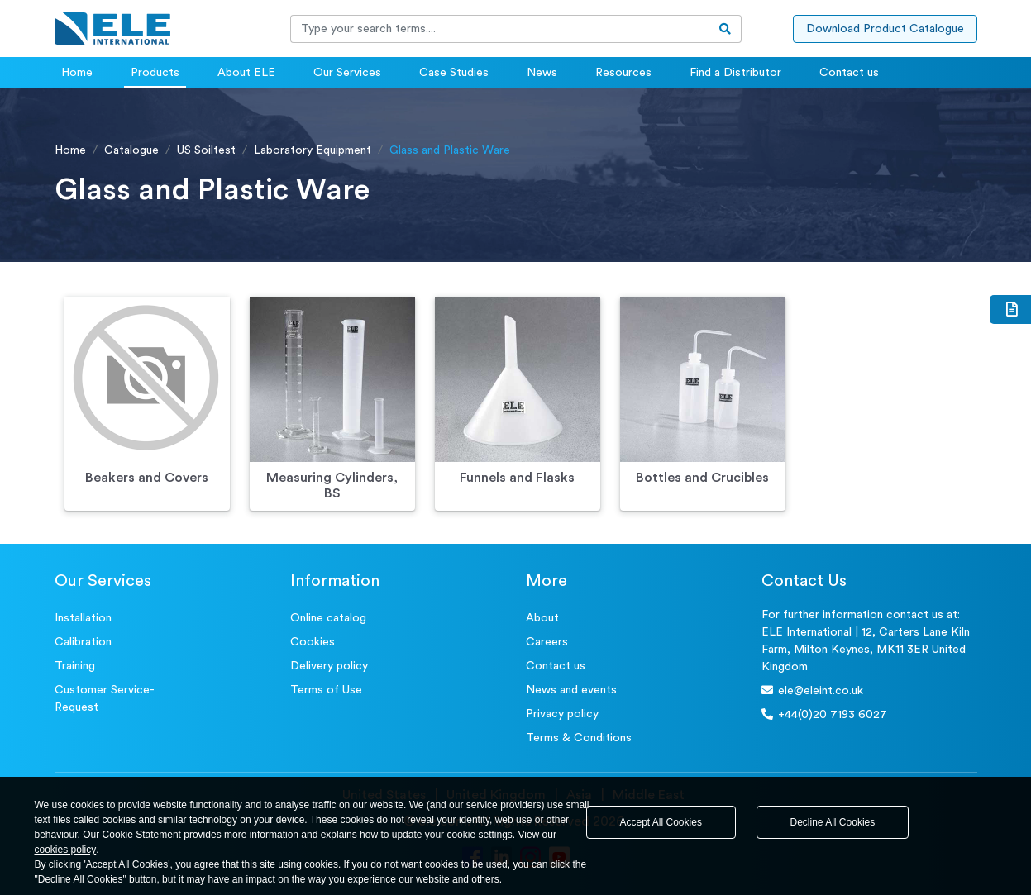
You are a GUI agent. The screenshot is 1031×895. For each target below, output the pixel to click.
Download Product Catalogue (885, 29)
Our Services (347, 73)
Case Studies (454, 73)
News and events (571, 690)
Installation (83, 618)
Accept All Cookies (661, 822)
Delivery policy (329, 666)
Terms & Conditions (579, 738)
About (542, 618)
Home (77, 73)
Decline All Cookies (833, 822)
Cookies (312, 642)
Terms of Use (326, 690)
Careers (547, 642)
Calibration (83, 642)
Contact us (849, 73)
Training (75, 666)
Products (155, 73)
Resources (623, 73)
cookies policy (66, 849)
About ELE (246, 73)
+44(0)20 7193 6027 (824, 714)
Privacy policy (562, 714)
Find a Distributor (735, 73)
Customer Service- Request (105, 698)
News (542, 73)
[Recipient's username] (500, 29)
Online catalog (328, 618)
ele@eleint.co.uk (812, 690)
